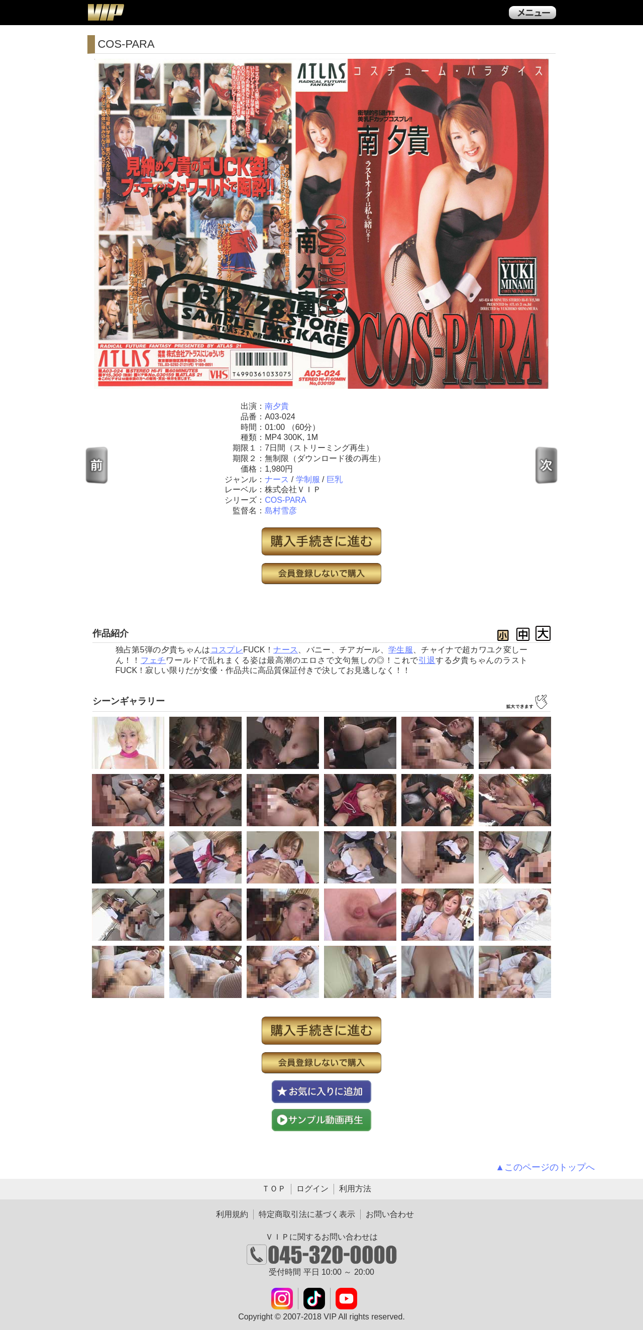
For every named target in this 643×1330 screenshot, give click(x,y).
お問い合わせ (390, 1214)
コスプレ (226, 649)
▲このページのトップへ (545, 1167)
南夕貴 (277, 406)
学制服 (308, 479)
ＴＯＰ (274, 1188)
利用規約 (232, 1214)
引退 (427, 660)
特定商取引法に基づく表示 (307, 1214)
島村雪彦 (281, 510)
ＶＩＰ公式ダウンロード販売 (105, 12)
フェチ (153, 660)
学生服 (400, 649)
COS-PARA (285, 500)
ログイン (312, 1188)
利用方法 (355, 1188)
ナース (277, 479)
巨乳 (335, 479)
